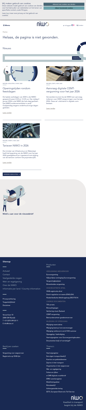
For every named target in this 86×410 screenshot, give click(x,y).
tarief (10, 140)
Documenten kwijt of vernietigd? (58, 341)
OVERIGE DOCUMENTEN (55, 301)
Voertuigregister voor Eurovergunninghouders (63, 337)
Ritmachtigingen (52, 308)
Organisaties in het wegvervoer (57, 366)
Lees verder (7, 113)
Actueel (6, 271)
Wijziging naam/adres (54, 325)
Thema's (50, 346)
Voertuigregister (52, 353)
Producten (51, 264)
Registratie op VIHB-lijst (11, 356)
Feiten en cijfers (52, 372)
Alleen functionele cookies (64, 8)
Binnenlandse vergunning (55, 284)
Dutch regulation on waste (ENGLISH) (60, 294)
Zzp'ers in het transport (55, 363)
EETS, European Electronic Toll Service (60, 392)
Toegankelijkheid (9, 302)
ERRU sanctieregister (54, 379)
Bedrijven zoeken (11, 346)
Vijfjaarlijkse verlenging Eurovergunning (60, 278)
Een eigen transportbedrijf (56, 356)
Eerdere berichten (11, 174)
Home (5, 32)
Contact (6, 274)
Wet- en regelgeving (12, 281)
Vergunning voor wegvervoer (13, 353)
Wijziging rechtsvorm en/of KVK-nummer (61, 331)
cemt (53, 83)
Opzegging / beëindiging (55, 334)
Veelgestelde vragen (12, 278)
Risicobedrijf (50, 385)
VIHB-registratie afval (54, 291)
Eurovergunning (52, 274)
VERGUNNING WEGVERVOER (57, 271)
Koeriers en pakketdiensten (56, 359)
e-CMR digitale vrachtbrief (56, 375)
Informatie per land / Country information (21, 288)
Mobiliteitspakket (52, 382)
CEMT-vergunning (52, 314)
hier (7, 13)
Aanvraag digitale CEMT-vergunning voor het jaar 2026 (63, 90)
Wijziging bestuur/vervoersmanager (59, 328)
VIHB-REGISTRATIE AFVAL (55, 288)
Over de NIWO (10, 285)
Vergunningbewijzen (53, 281)
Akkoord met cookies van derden (64, 4)
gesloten (11, 83)
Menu (7, 25)
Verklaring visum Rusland (55, 311)
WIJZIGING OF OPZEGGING (57, 321)
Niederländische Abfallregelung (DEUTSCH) (62, 298)
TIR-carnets (50, 305)
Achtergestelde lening (54, 388)
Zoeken (76, 58)
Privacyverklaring (9, 299)
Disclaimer (6, 305)
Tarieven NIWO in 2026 (15, 145)
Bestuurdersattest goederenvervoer (59, 318)
